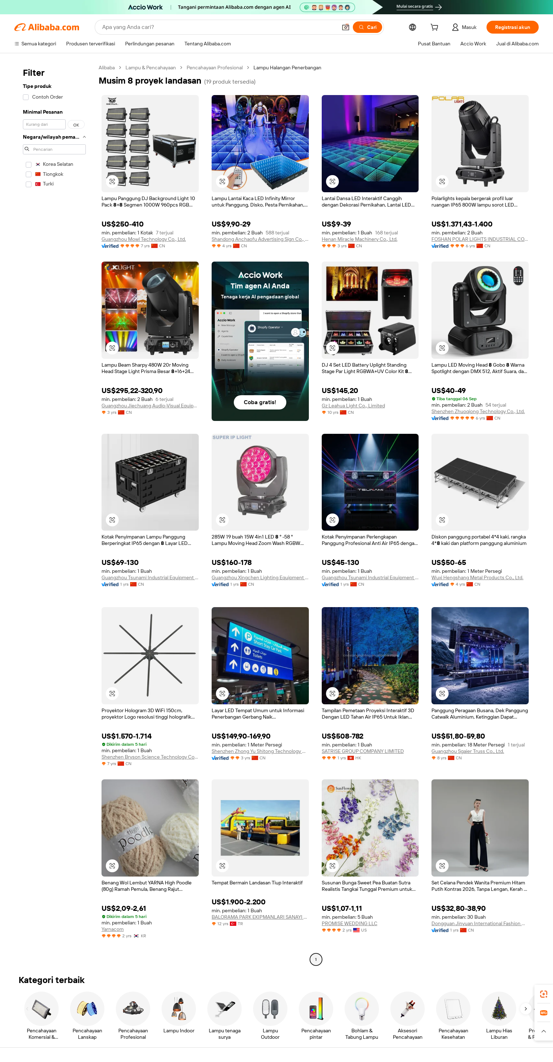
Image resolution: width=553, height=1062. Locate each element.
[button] (345, 27)
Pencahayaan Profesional (215, 67)
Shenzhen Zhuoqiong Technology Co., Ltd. (478, 411)
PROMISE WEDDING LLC (349, 923)
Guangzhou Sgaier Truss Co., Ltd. (467, 751)
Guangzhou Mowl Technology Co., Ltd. (144, 239)
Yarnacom (113, 929)
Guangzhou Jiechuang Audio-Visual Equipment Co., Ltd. (150, 405)
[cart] (435, 28)
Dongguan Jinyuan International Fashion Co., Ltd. (480, 923)
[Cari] (367, 27)
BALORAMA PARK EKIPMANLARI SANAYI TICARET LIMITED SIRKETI (260, 917)
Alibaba (107, 67)
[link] (543, 994)
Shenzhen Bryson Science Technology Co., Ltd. (150, 757)
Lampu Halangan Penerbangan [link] (287, 67)
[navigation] (54, 514)
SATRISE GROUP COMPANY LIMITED (363, 751)
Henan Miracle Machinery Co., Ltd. (360, 239)
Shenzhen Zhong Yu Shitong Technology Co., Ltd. (260, 751)
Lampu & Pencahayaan (150, 67)
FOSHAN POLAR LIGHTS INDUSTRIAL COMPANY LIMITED (480, 239)
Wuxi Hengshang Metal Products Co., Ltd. (477, 577)
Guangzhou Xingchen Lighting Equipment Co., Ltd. (260, 577)
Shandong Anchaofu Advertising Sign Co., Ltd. (260, 239)
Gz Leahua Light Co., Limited (353, 405)
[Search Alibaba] (219, 27)
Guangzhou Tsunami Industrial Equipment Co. (150, 577)
